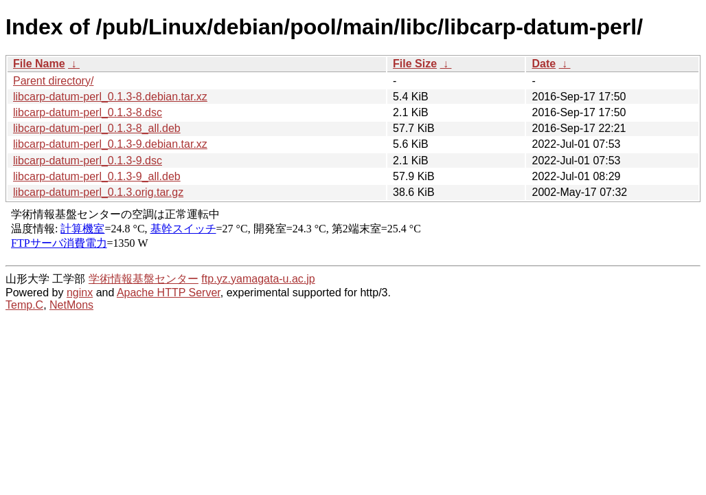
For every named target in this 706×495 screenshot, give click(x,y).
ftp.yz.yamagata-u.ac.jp (258, 279)
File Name (39, 63)
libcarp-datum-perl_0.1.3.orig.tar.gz (98, 192)
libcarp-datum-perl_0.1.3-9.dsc (87, 160)
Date (544, 63)
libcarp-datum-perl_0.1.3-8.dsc (87, 112)
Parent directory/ (53, 81)
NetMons (71, 305)
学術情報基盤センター (143, 279)
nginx (80, 292)
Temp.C (24, 305)
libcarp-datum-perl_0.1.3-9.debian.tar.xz (110, 144)
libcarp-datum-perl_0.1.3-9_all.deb (97, 176)
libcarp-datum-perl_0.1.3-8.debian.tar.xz (110, 96)
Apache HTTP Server (168, 292)
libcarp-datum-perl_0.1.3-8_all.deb (97, 128)
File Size (415, 63)
